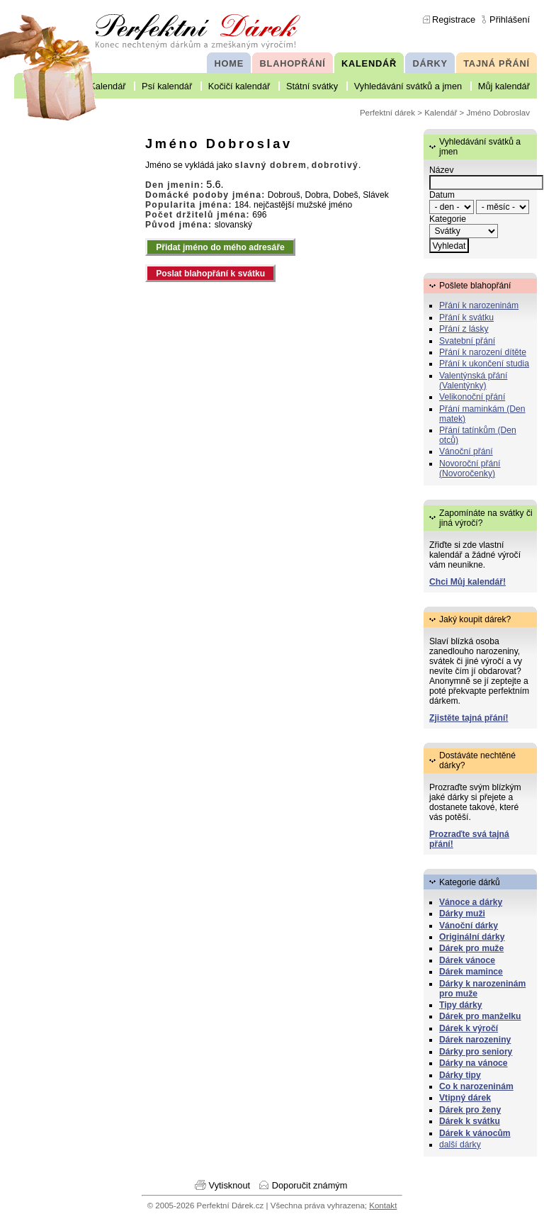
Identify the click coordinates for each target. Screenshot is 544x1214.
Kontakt (383, 1205)
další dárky (460, 1145)
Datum (442, 195)
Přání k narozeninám (478, 305)
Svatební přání (467, 341)
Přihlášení (509, 19)
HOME (229, 63)
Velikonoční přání (472, 397)
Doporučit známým (310, 1185)
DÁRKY (429, 63)
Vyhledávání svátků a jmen (408, 86)
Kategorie (447, 219)
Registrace (453, 19)
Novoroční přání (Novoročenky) (470, 468)
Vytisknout (230, 1185)
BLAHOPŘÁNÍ (293, 63)
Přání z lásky (464, 329)
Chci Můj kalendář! (467, 582)
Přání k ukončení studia (484, 364)
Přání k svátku (466, 317)
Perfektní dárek (387, 112)
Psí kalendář (167, 86)
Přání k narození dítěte (482, 352)
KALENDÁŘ (369, 63)
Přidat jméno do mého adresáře (220, 247)
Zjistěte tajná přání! (468, 718)
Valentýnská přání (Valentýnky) (473, 380)
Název (441, 170)
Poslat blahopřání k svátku (210, 274)
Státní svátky (312, 86)
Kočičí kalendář (239, 86)
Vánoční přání (466, 451)
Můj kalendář (504, 86)
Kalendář (107, 86)
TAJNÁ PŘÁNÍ (496, 63)
